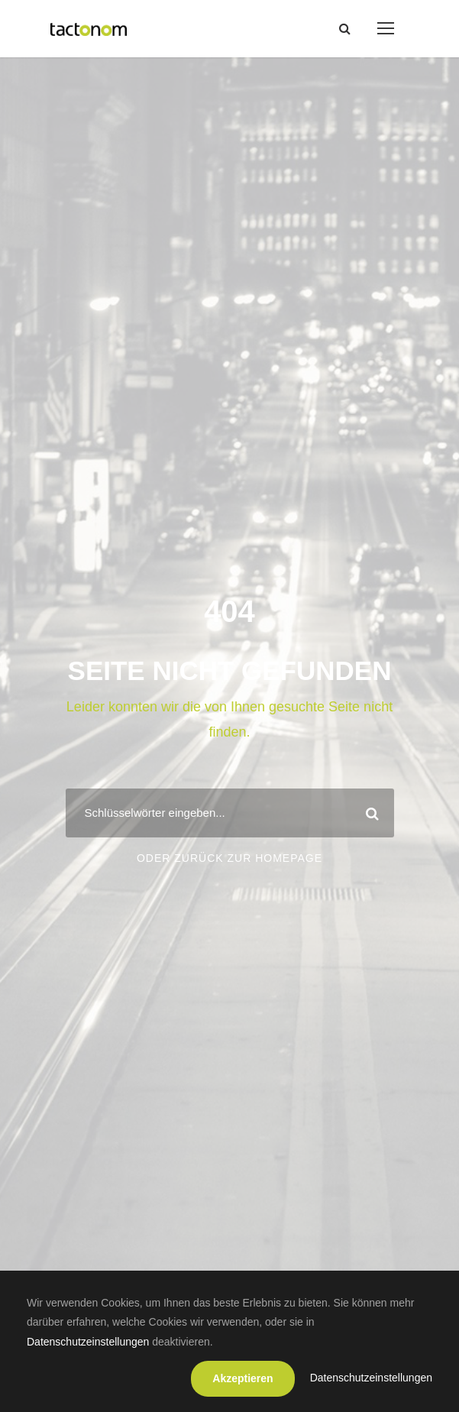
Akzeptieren (242, 1378)
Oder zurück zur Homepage (229, 858)
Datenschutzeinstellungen (88, 1342)
